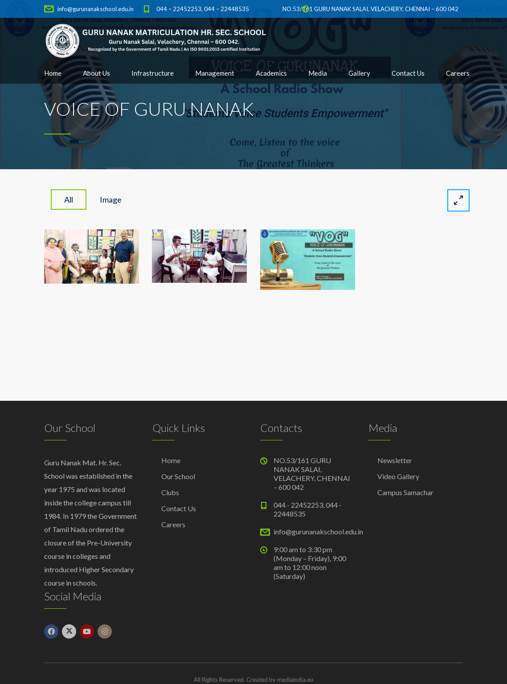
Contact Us (408, 73)
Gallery (359, 73)
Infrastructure (152, 73)
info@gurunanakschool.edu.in (95, 8)
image (111, 199)
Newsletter (394, 460)
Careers (458, 73)
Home (52, 73)
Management (214, 73)
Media (317, 73)
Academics (271, 73)
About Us (96, 73)
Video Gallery (398, 476)
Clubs (170, 492)
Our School (178, 476)
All (68, 199)
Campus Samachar (405, 492)
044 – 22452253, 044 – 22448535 (202, 8)
